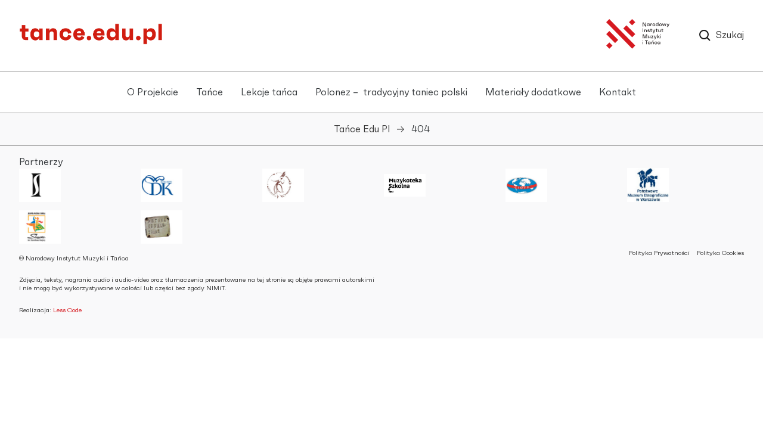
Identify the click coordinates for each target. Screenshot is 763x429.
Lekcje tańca (269, 92)
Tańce (209, 92)
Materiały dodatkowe (533, 92)
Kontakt (617, 92)
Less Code (67, 310)
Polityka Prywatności (659, 253)
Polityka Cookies (720, 253)
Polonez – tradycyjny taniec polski (391, 92)
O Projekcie (152, 92)
